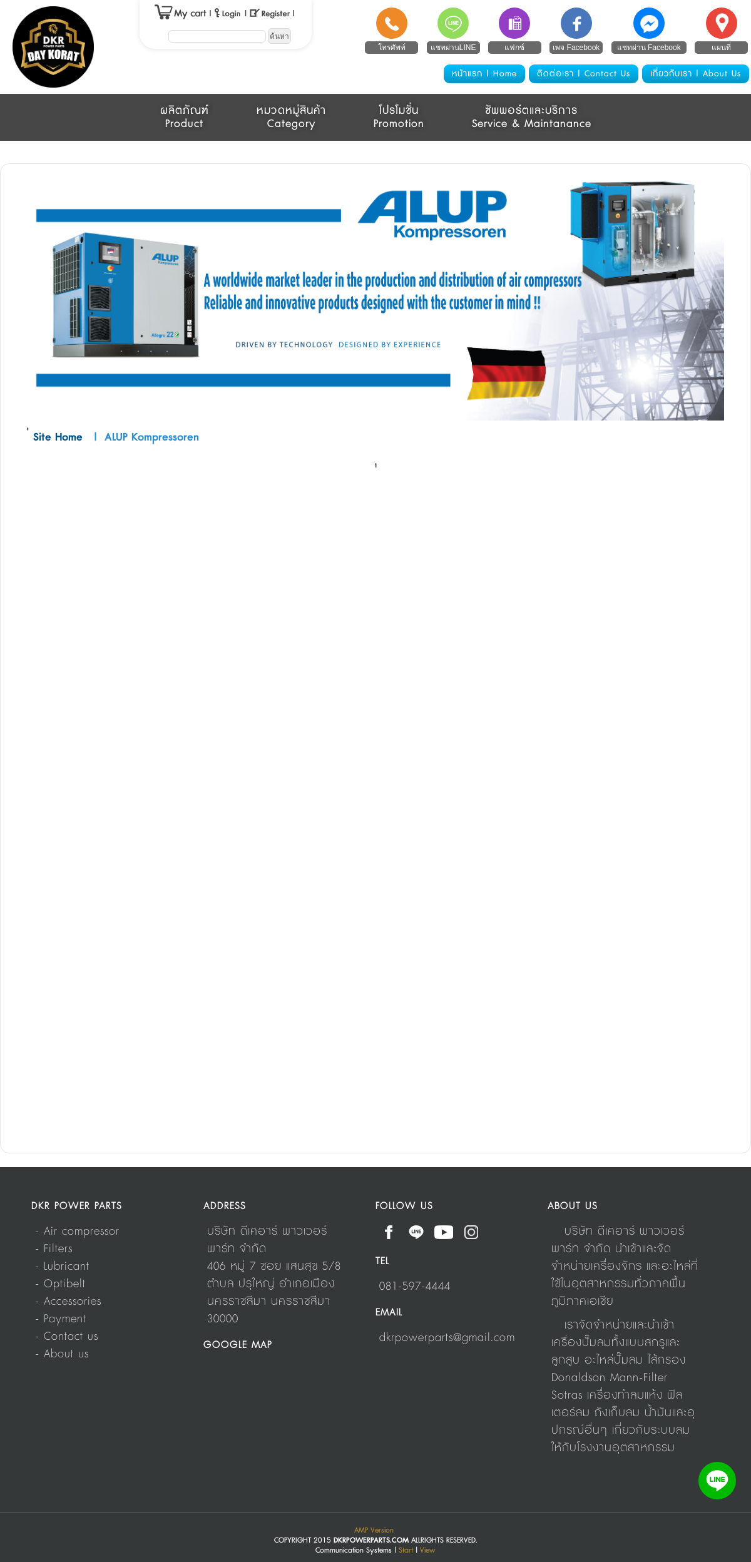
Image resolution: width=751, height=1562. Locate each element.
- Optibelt (60, 1284)
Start (406, 1550)
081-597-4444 (415, 1287)
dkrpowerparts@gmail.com (447, 1338)
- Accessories (68, 1302)
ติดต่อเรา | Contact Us (583, 74)
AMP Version (374, 1530)
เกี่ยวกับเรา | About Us (695, 74)
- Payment (60, 1319)
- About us (62, 1354)
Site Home (58, 437)
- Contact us (66, 1337)
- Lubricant (62, 1266)
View (428, 1550)
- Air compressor (77, 1231)
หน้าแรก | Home (484, 74)
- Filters (54, 1249)
